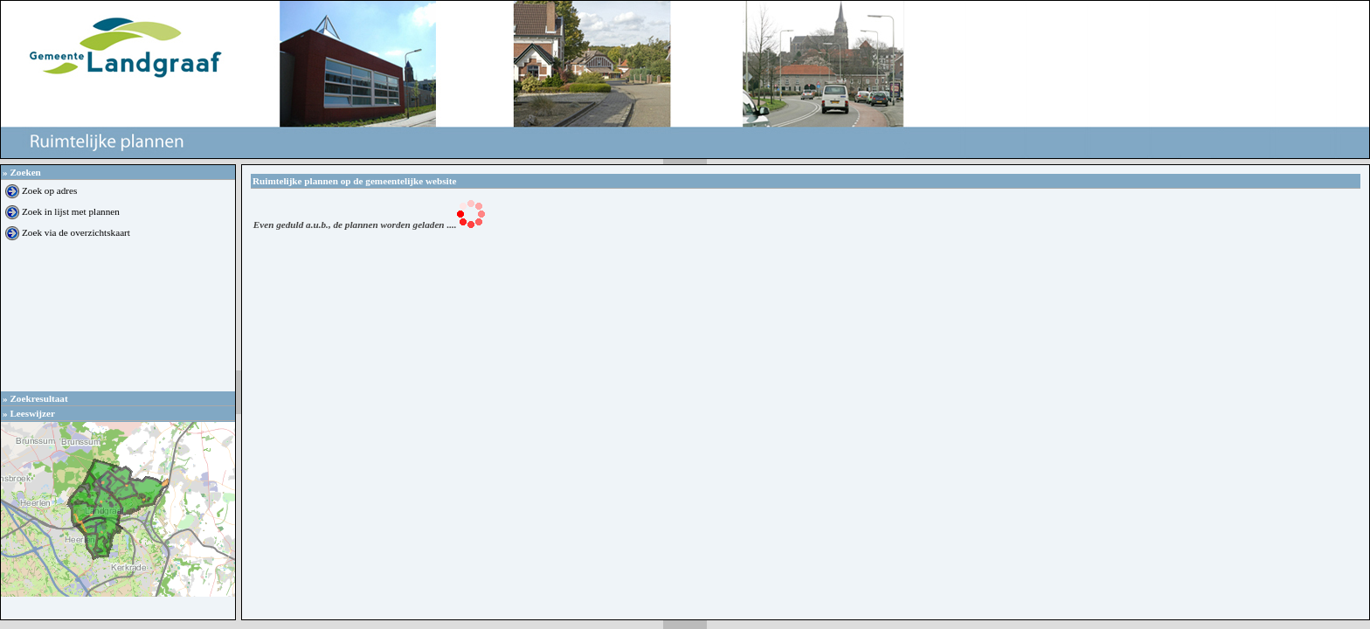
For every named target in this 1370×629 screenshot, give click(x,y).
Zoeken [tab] (22, 172)
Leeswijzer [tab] (29, 413)
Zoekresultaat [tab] (35, 398)
